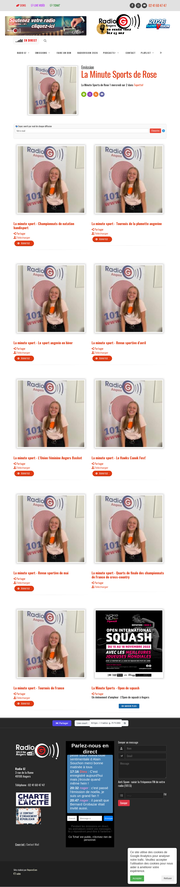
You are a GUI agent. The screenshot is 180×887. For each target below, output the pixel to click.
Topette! (138, 85)
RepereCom (32, 870)
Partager (19, 234)
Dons (21, 5)
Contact (131, 52)
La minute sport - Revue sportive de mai (41, 572)
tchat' (55, 5)
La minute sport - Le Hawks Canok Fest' (119, 457)
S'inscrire (155, 130)
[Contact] (102, 94)
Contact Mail (32, 845)
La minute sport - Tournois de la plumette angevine (127, 223)
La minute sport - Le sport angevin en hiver (43, 342)
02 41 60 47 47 (157, 5)
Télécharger (22, 238)
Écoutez (23, 243)
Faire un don (64, 52)
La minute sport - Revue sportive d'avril (119, 342)
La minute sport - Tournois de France (39, 688)
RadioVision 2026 (87, 52)
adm (17, 874)
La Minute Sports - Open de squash (115, 688)
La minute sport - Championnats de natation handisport (44, 225)
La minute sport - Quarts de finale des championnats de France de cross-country (128, 575)
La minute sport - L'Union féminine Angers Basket (48, 457)
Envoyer (124, 803)
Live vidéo (38, 5)
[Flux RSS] (95, 94)
